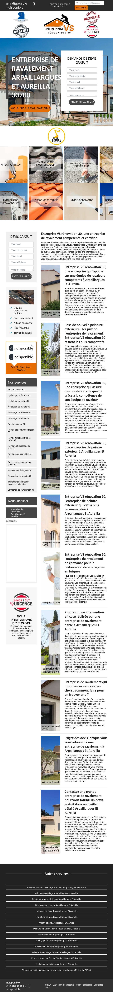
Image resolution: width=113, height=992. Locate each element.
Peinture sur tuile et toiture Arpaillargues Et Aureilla (56, 929)
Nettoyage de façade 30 (19, 407)
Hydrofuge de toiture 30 (18, 401)
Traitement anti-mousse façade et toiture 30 (19, 483)
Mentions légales (84, 985)
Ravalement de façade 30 (19, 470)
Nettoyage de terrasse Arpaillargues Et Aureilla (56, 905)
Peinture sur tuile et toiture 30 (20, 455)
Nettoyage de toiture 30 (18, 418)
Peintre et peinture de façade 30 (21, 431)
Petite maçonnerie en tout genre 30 (19, 463)
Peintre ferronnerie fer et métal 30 (19, 439)
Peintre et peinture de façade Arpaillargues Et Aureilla (56, 899)
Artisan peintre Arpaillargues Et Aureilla (56, 923)
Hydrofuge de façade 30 (19, 395)
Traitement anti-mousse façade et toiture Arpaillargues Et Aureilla (56, 887)
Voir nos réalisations (30, 108)
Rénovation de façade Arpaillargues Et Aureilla (56, 893)
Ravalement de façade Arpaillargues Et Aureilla (56, 946)
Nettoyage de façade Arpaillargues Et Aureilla (56, 911)
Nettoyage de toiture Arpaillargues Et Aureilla (56, 940)
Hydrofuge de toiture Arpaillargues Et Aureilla (56, 964)
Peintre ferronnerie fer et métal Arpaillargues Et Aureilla (56, 958)
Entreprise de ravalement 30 (21, 490)
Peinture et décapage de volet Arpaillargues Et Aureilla (56, 952)
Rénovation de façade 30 (19, 476)
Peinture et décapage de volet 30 (19, 447)
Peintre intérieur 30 (16, 424)
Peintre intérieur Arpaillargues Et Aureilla (56, 934)
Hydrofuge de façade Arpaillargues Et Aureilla (56, 917)
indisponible (16, 3)
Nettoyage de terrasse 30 (19, 412)
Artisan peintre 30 (16, 389)
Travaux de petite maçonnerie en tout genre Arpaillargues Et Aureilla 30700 (56, 970)
